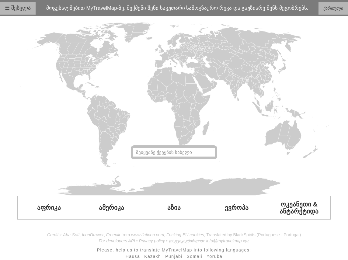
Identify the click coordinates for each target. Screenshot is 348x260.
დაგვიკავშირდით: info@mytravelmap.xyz (209, 240)
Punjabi (174, 256)
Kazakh (152, 256)
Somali (194, 256)
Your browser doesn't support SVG (174, 109)
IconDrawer (93, 234)
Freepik (113, 234)
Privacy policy (152, 240)
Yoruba (214, 256)
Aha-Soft (71, 234)
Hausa (133, 256)
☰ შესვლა (18, 8)
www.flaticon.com (147, 234)
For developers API (117, 240)
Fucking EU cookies (185, 234)
